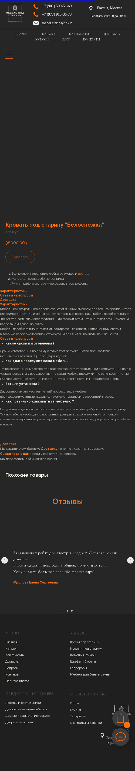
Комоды (76, 655)
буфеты (90, 661)
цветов (83, 273)
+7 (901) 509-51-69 (57, 6)
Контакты (12, 674)
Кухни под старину (84, 642)
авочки (97, 723)
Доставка (12, 661)
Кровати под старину (86, 648)
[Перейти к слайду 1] (63, 611)
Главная (11, 642)
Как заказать (14, 655)
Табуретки (78, 716)
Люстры (11, 703)
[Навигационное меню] (9, 56)
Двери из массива (19, 722)
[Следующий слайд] (130, 560)
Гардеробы (78, 668)
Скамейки (78, 723)
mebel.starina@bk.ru (57, 23)
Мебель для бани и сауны (90, 674)
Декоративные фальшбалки (26, 709)
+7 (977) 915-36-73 (57, 14)
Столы (75, 703)
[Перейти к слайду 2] (67, 611)
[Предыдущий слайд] (4, 560)
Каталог (11, 648)
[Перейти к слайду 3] (72, 611)
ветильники (32, 703)
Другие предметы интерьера (27, 716)
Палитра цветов (17, 681)
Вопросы (12, 668)
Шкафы (76, 661)
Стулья (75, 710)
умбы (91, 655)
